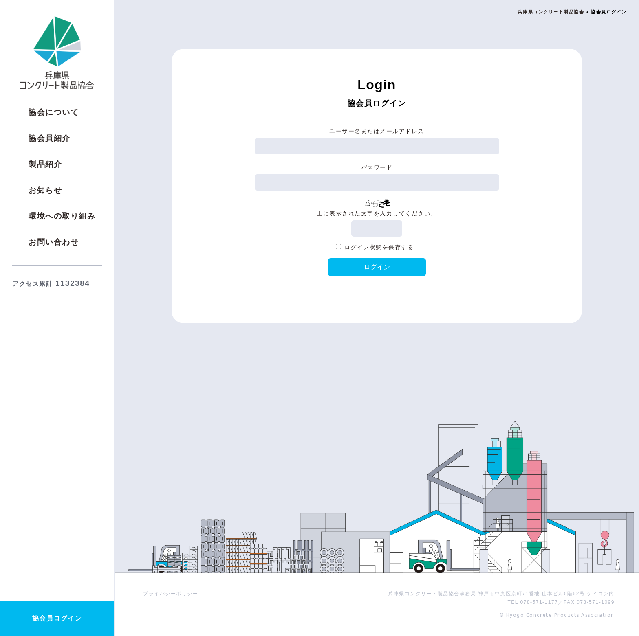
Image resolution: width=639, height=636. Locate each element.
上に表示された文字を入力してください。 (377, 213)
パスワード (377, 167)
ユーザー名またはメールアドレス (376, 131)
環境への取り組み (62, 216)
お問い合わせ (54, 242)
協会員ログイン (57, 618)
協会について (54, 112)
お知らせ (45, 190)
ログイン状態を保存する (379, 247)
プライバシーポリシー (170, 594)
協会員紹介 (50, 138)
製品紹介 (45, 164)
